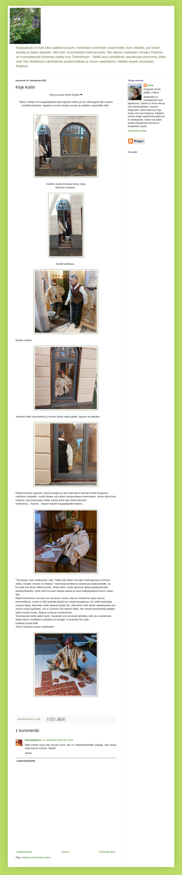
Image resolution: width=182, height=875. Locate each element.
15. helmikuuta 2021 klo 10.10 (57, 740)
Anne (150, 85)
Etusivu (65, 852)
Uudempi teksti (24, 852)
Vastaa (28, 753)
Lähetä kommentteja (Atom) (36, 857)
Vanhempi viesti (107, 852)
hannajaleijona (33, 740)
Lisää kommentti (26, 761)
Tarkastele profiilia (137, 130)
